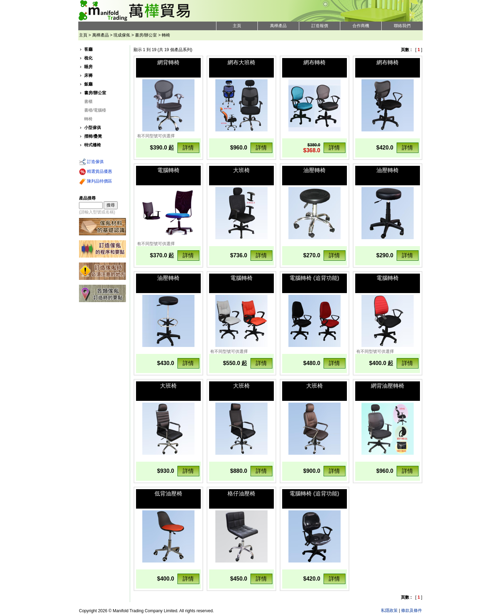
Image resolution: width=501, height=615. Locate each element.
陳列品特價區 (95, 181)
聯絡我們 (402, 25)
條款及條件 (411, 610)
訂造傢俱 (91, 162)
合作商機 (360, 25)
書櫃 (88, 101)
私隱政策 (389, 610)
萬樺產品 (278, 25)
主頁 (237, 25)
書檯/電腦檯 (95, 110)
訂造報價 (319, 25)
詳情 (188, 148)
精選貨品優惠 (95, 171)
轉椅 (88, 118)
